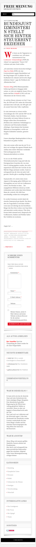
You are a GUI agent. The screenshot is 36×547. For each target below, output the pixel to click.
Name (13, 291)
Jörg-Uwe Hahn (8, 71)
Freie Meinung (18, 6)
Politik (6, 233)
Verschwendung (12, 489)
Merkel (6, 237)
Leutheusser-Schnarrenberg (18, 235)
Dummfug (10, 468)
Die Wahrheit (24, 370)
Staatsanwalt (8, 238)
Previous (8, 247)
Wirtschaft (13, 233)
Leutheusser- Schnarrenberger (13, 60)
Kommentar (15, 273)
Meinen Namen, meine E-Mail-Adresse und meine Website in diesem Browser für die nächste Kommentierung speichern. (19, 316)
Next (29, 247)
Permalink (20, 240)
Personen (25, 231)
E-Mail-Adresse (16, 297)
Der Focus (10, 510)
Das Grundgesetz (12, 506)
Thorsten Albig (8, 87)
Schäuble (17, 93)
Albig (5, 235)
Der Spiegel (11, 513)
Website (13, 303)
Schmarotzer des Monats (15, 482)
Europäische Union (13, 471)
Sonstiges (10, 485)
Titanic (9, 517)
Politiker (13, 237)
